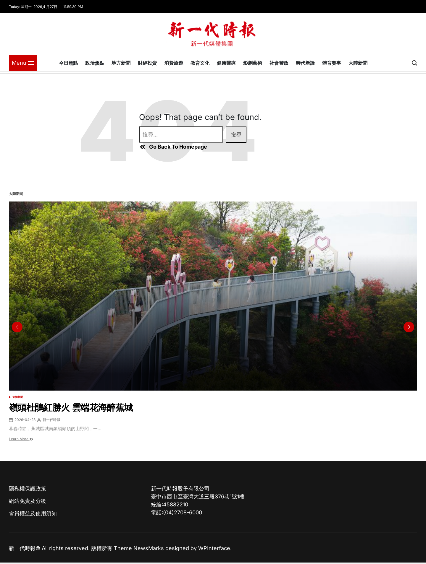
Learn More (21, 439)
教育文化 (200, 63)
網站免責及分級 (27, 501)
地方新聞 (121, 63)
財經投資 (147, 63)
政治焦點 (94, 63)
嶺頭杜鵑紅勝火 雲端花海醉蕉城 (71, 407)
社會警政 (279, 63)
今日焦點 (68, 63)
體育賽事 (331, 63)
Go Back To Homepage (173, 146)
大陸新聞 (357, 63)
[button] (409, 327)
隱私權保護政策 (27, 488)
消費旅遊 (173, 63)
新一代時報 (51, 419)
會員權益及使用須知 (33, 513)
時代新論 (305, 63)
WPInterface (214, 548)
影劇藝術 (252, 63)
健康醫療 (226, 63)
